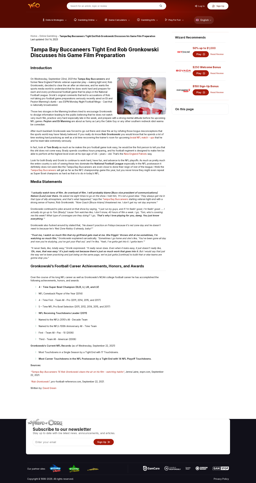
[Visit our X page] (37, 451)
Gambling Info (171, 437)
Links (201, 437)
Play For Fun (170, 442)
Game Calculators (173, 432)
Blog (218, 432)
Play (200, 54)
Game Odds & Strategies (177, 428)
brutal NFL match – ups (142, 137)
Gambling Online (172, 447)
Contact (203, 432)
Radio (202, 447)
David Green (49, 388)
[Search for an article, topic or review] (114, 6)
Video (219, 428)
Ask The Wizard (172, 451)
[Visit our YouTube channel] (30, 451)
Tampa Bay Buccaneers (43, 170)
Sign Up (218, 6)
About (202, 428)
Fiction (219, 442)
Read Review (217, 54)
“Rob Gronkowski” (40, 381)
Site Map (221, 437)
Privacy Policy (221, 478)
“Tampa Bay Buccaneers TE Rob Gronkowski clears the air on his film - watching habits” (77, 371)
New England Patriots (135, 153)
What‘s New (205, 442)
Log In (200, 6)
